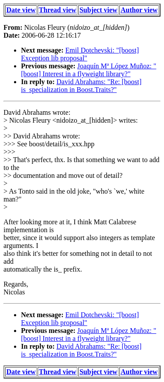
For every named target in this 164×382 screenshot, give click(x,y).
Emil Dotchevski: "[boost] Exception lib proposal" (80, 54)
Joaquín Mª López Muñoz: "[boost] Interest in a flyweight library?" (88, 70)
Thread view (57, 10)
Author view (139, 10)
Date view (21, 10)
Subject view (99, 10)
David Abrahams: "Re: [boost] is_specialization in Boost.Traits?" (81, 85)
